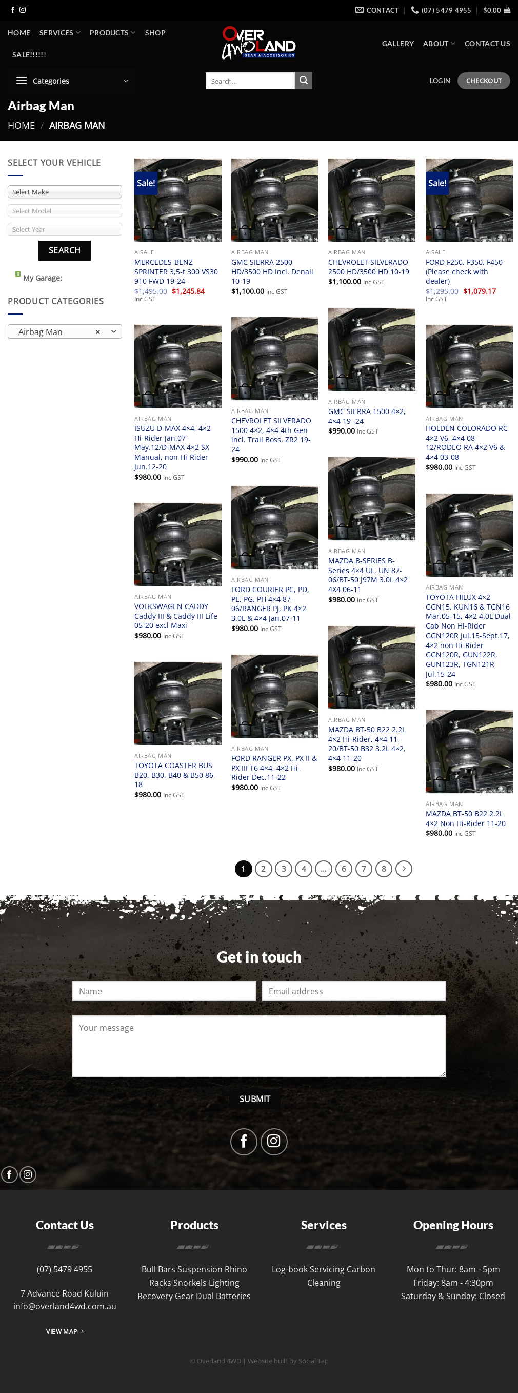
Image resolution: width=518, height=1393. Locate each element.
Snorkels (190, 1282)
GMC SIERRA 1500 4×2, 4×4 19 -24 (367, 416)
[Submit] (303, 81)
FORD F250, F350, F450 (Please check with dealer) (464, 272)
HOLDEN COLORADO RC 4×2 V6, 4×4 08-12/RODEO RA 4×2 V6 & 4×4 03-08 (467, 443)
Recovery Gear (165, 1296)
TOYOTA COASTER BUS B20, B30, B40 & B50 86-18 (175, 775)
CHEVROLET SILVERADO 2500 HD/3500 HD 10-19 (368, 267)
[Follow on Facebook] (13, 10)
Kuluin (96, 1293)
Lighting (224, 1282)
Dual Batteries (223, 1296)
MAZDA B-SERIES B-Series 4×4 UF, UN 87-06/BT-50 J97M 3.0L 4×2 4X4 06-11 (368, 575)
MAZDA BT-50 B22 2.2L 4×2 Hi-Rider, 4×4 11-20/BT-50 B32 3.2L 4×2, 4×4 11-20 (367, 744)
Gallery (398, 43)
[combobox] (65, 331)
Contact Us (487, 43)
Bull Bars (158, 1269)
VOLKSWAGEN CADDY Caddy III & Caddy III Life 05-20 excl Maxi (175, 616)
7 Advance (41, 1293)
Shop (155, 32)
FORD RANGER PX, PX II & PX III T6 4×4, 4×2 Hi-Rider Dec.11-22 (274, 768)
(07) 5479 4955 (64, 1269)
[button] (496, 10)
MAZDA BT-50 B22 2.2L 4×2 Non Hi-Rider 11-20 (466, 818)
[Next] (404, 869)
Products (113, 32)
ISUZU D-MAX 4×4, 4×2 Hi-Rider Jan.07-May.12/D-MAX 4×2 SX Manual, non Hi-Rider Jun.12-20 (172, 448)
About (439, 43)
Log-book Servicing (308, 1269)
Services (60, 32)
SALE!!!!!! (29, 54)
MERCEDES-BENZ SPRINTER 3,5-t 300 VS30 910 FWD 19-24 (176, 272)
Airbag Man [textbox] (59, 332)
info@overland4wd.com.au (64, 1306)
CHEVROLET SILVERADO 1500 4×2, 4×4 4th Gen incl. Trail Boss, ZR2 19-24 (271, 435)
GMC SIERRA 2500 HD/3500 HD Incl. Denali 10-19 (272, 272)
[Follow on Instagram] (22, 10)
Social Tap (313, 1360)
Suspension (200, 1269)
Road (72, 1293)
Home (19, 32)
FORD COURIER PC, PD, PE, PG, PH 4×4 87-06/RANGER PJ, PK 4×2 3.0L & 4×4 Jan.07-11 (270, 604)
